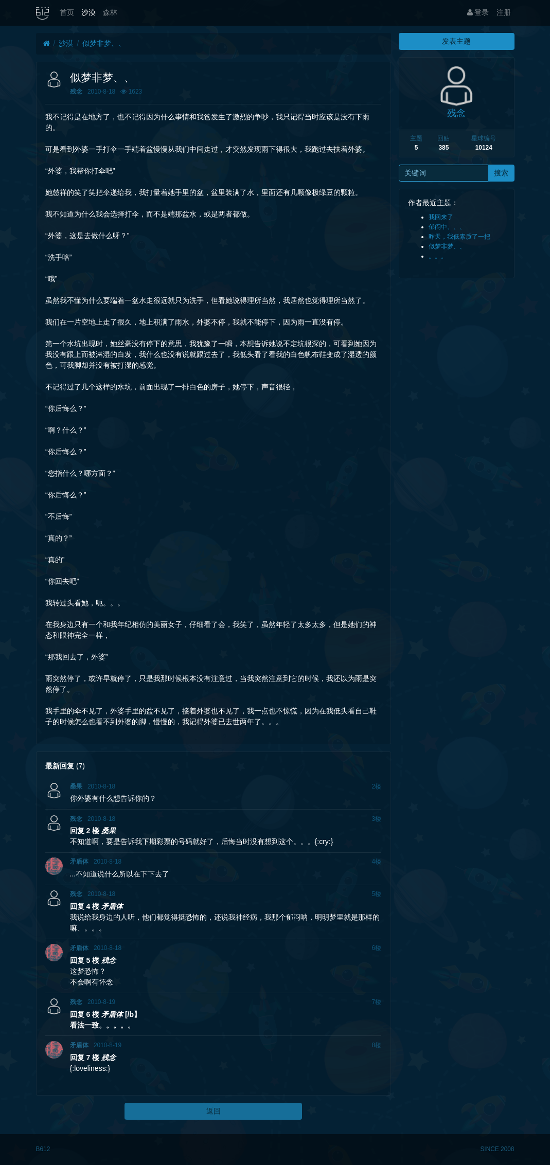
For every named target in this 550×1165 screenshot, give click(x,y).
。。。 (438, 256)
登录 (478, 12)
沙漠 (88, 12)
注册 (503, 12)
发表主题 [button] (456, 41)
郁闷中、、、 (447, 226)
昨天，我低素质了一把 (459, 236)
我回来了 (441, 217)
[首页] (46, 43)
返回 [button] (213, 1111)
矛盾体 (79, 861)
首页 (67, 12)
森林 (110, 12)
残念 (76, 91)
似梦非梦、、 (104, 43)
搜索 (501, 173)
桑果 (76, 786)
